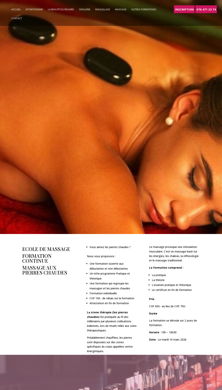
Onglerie (84, 9)
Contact (16, 18)
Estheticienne (34, 9)
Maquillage (102, 9)
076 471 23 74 (206, 9)
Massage (121, 9)
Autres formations (143, 9)
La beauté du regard (61, 9)
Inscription (184, 9)
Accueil (16, 9)
